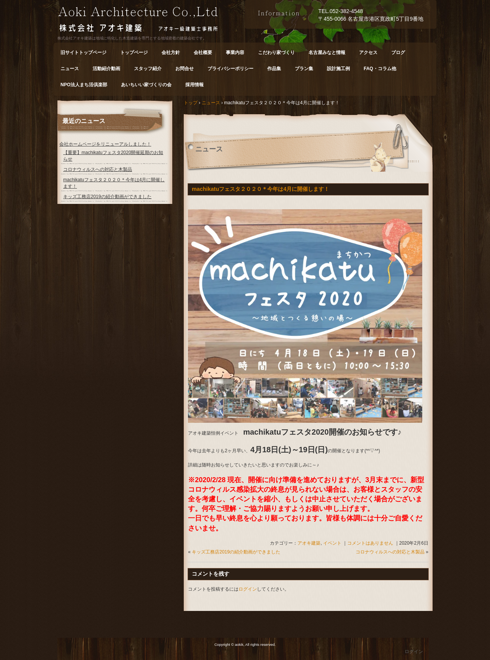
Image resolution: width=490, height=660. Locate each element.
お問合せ (184, 68)
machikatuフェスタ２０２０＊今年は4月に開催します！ (260, 189)
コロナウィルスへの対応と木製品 (390, 552)
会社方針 (171, 52)
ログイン (247, 589)
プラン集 (304, 68)
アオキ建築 (308, 543)
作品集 (274, 68)
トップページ (134, 52)
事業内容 (235, 52)
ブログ (398, 52)
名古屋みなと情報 (327, 52)
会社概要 (203, 52)
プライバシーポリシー (230, 68)
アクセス (368, 52)
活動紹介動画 (106, 68)
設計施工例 (338, 68)
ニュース (69, 68)
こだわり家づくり (276, 52)
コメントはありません (370, 543)
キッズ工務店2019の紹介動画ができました (236, 552)
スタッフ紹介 (148, 68)
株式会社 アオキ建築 (151, 20)
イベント (332, 543)
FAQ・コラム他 (380, 68)
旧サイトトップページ (83, 52)
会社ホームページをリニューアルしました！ (105, 144)
